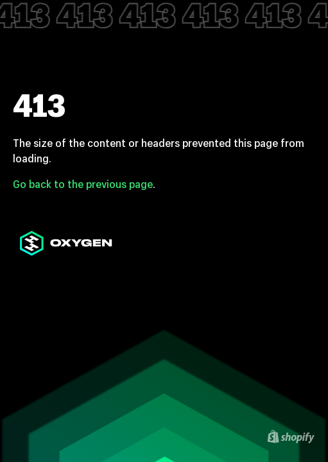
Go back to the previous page (83, 184)
